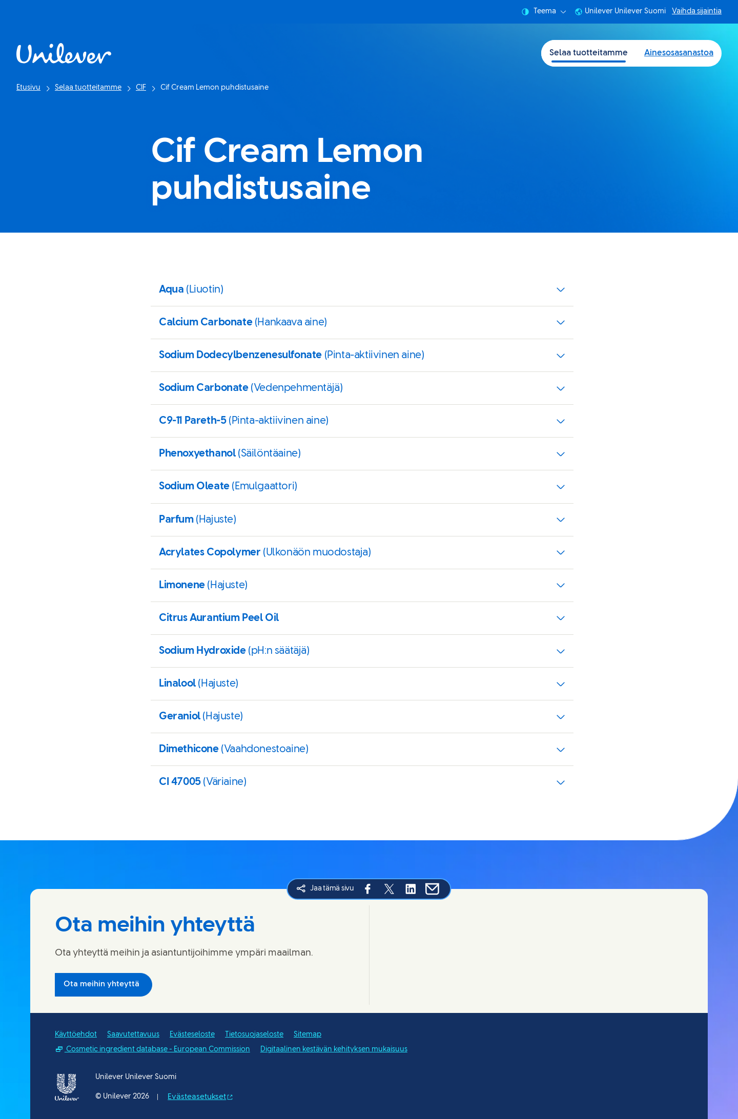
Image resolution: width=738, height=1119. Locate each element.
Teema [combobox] (543, 12)
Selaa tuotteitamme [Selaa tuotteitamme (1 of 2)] (588, 53)
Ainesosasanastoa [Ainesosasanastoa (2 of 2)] (678, 53)
